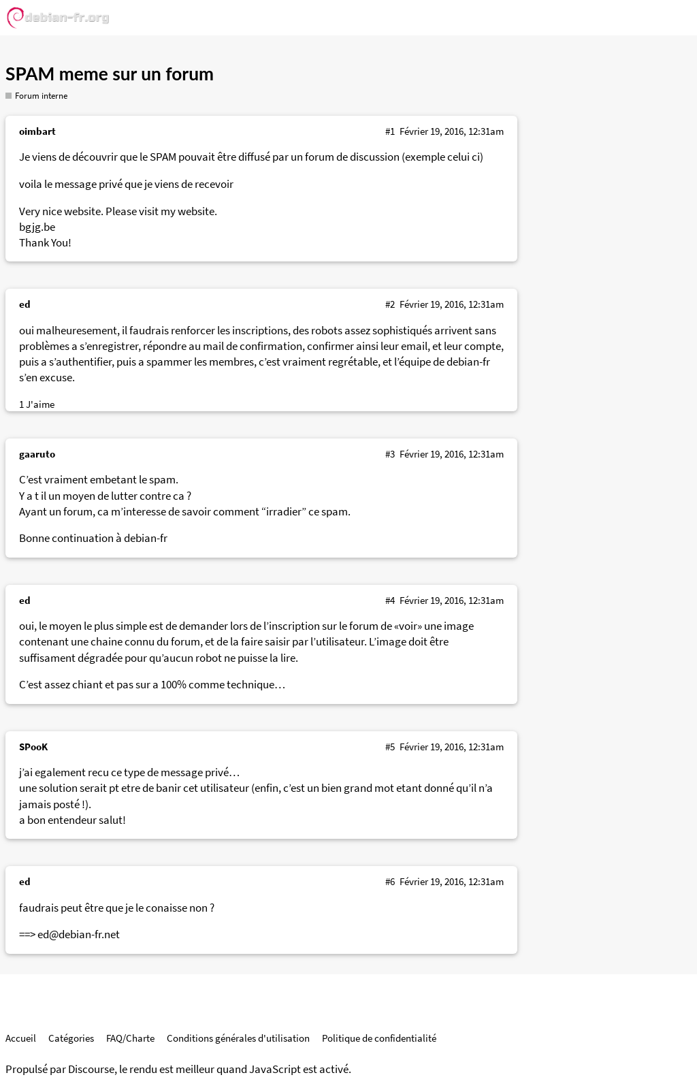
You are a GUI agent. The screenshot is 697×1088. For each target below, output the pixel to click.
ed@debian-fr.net (78, 934)
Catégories (71, 1037)
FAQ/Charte (130, 1037)
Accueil (20, 1037)
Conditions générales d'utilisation (238, 1037)
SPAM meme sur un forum (109, 73)
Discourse (91, 1069)
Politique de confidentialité (379, 1037)
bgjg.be (37, 227)
